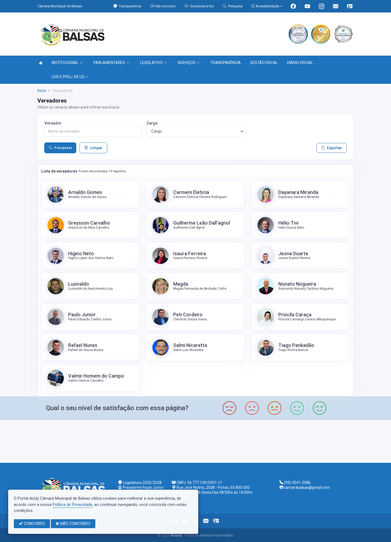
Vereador (53, 123)
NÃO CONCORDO (73, 523)
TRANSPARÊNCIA (225, 62)
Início (41, 90)
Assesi (176, 535)
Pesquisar (60, 148)
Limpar (93, 147)
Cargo (152, 123)
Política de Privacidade (72, 504)
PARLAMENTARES (111, 62)
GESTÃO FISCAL (264, 62)
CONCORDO (32, 523)
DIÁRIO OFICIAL (300, 62)
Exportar (331, 147)
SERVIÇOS (188, 62)
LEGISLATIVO (153, 62)
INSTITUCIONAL (67, 62)
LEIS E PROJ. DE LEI (70, 76)
